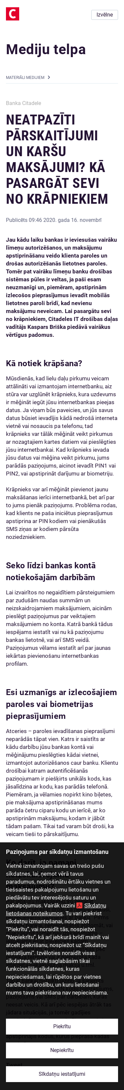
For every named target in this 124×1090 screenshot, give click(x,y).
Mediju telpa (46, 49)
